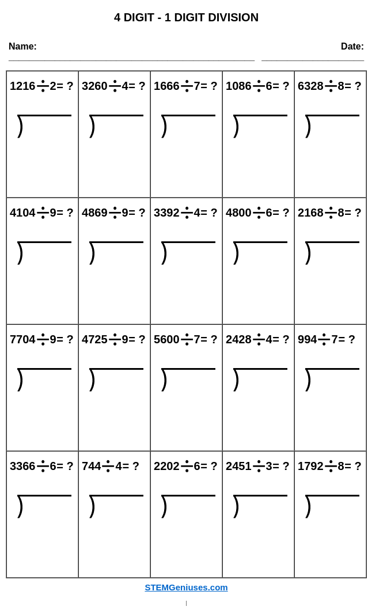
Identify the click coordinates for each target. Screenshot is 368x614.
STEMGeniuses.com (186, 587)
